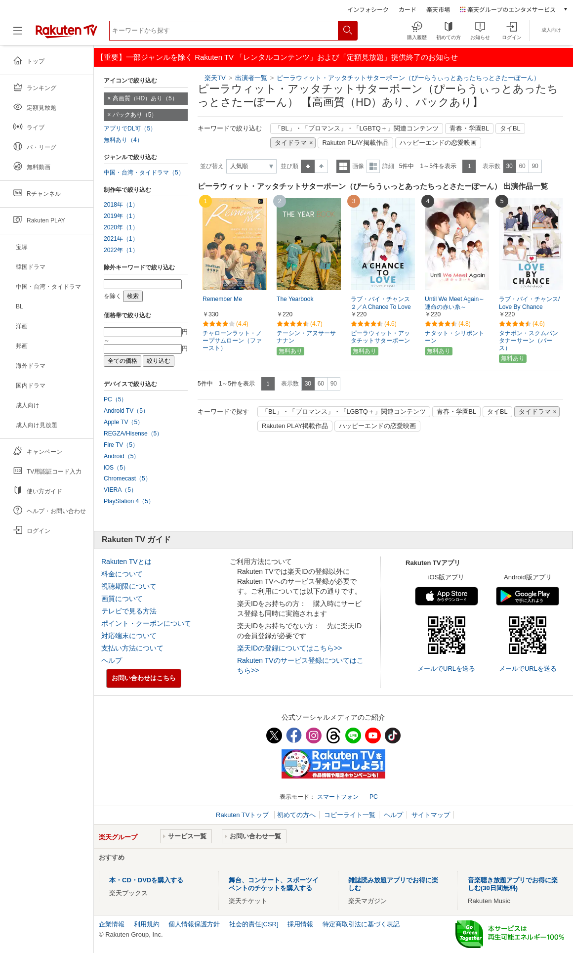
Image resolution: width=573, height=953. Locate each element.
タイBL (510, 128)
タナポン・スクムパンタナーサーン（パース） (528, 340)
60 (522, 166)
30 (509, 166)
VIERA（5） (120, 489)
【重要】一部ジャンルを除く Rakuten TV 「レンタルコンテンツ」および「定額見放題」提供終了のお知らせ (277, 57)
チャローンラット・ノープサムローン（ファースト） (232, 340)
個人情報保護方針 (194, 924)
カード (407, 9)
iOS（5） (116, 467)
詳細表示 (373, 166)
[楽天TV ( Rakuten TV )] (66, 34)
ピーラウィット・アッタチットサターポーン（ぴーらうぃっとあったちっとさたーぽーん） (408, 78)
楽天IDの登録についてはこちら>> (289, 648)
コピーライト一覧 (349, 815)
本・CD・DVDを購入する (146, 880)
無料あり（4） (123, 139)
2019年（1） (121, 216)
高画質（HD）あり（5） (145, 98)
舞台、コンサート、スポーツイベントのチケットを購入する (274, 884)
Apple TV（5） (123, 422)
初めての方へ (296, 815)
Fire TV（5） (121, 444)
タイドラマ (291, 142)
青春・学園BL (470, 128)
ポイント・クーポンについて (146, 623)
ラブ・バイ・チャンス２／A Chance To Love (381, 303)
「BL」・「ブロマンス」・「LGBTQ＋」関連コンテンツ (357, 128)
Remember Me (222, 299)
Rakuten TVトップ (243, 815)
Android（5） (121, 456)
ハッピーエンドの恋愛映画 (438, 142)
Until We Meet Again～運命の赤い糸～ (455, 303)
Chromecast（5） (127, 478)
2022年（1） (121, 250)
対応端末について (129, 636)
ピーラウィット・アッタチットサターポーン (380, 337)
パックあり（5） (135, 114)
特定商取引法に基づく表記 (361, 924)
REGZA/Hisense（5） (133, 433)
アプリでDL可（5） (130, 128)
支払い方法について (132, 648)
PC (373, 796)
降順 (321, 166)
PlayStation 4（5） (129, 501)
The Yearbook (295, 299)
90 (535, 166)
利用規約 (147, 924)
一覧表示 (343, 166)
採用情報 (300, 924)
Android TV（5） (126, 410)
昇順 (308, 166)
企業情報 (111, 924)
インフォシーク (368, 9)
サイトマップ (430, 815)
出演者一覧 (251, 78)
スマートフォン (338, 796)
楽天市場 (438, 9)
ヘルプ (111, 660)
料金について (122, 574)
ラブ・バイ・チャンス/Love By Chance (529, 303)
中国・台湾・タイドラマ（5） (144, 172)
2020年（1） (121, 227)
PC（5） (115, 399)
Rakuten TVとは (126, 561)
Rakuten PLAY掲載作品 (355, 142)
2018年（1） (121, 204)
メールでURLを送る (446, 668)
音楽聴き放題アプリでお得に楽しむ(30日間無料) (513, 884)
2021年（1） (121, 238)
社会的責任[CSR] (254, 924)
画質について (122, 599)
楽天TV (215, 78)
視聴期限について (129, 586)
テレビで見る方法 (129, 611)
